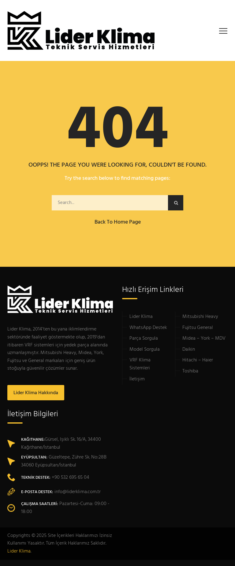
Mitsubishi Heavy (200, 317)
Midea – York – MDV (204, 338)
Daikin (188, 349)
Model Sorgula (144, 349)
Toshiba (190, 371)
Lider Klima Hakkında (35, 393)
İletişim (137, 379)
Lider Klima (141, 317)
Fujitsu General (197, 328)
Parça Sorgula (143, 338)
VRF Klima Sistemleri (140, 364)
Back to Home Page (118, 222)
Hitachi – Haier (197, 360)
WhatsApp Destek (148, 328)
